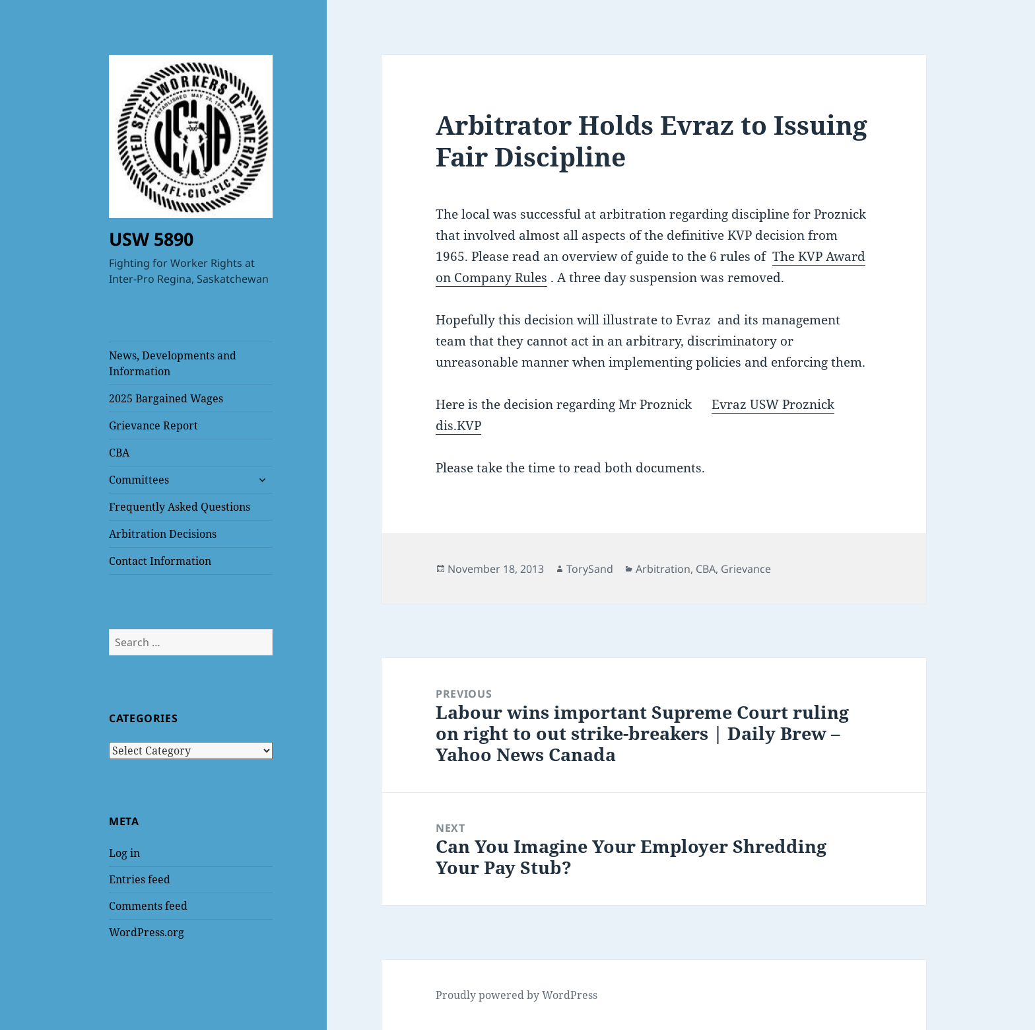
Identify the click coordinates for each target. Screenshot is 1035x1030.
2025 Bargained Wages (166, 398)
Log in (124, 853)
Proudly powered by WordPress (516, 995)
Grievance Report (153, 425)
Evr (722, 404)
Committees (139, 479)
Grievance (746, 569)
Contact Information (160, 561)
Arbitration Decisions (163, 534)
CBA (119, 452)
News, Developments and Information (172, 363)
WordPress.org (146, 932)
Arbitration (663, 569)
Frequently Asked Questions (179, 506)
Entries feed (139, 879)
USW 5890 (151, 239)
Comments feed (148, 906)
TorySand (589, 569)
